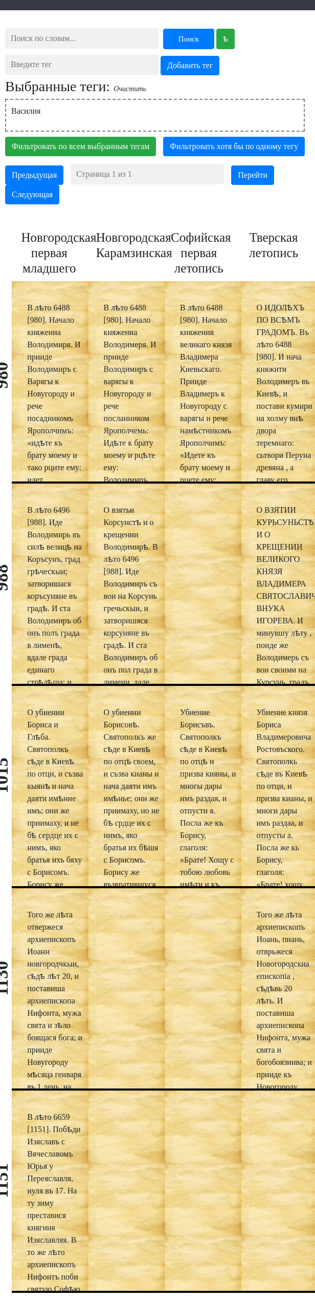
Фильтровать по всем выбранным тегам (80, 146)
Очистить (130, 89)
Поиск (188, 39)
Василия (25, 111)
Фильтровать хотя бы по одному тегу (234, 146)
